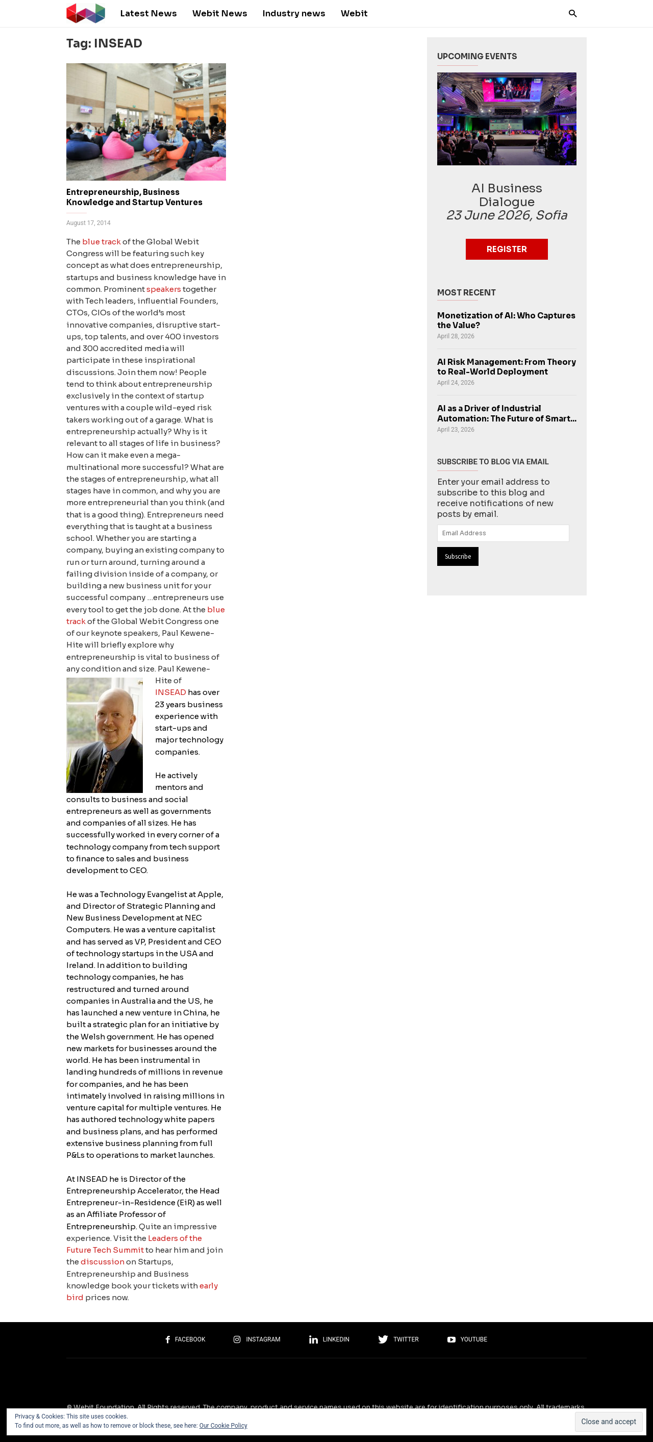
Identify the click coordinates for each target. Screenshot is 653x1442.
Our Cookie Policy (223, 1425)
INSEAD (170, 692)
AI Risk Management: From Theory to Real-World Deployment (506, 367)
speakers (163, 289)
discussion (102, 1261)
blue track (101, 241)
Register (507, 249)
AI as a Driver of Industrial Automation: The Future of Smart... (506, 413)
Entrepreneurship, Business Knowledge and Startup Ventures (134, 197)
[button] (570, 13)
